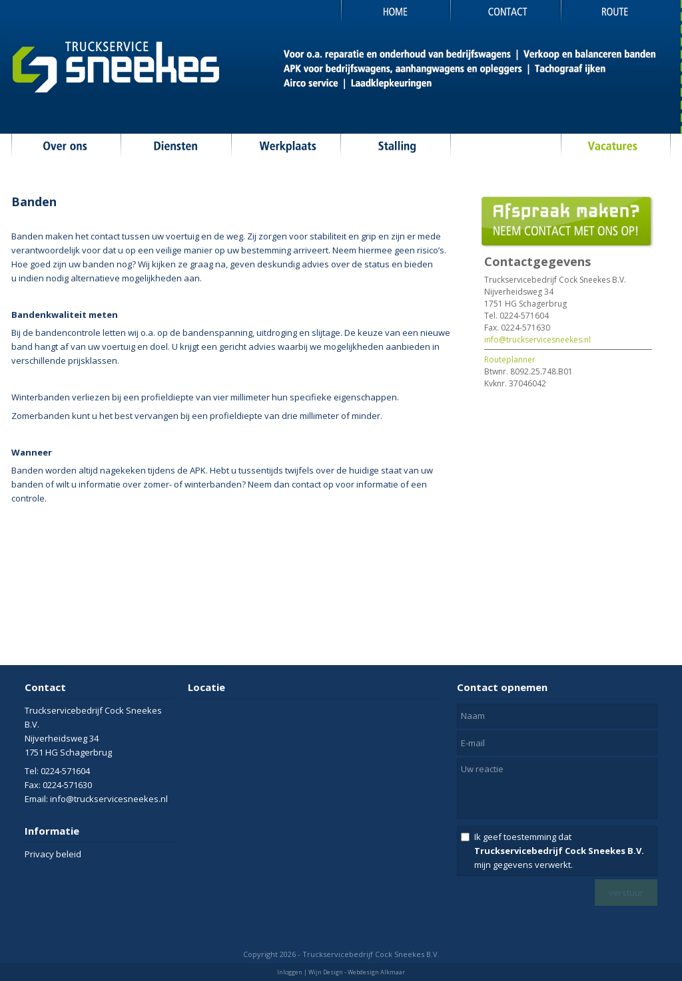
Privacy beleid (53, 854)
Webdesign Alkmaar (376, 972)
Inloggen (289, 972)
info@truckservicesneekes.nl (537, 339)
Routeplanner (509, 359)
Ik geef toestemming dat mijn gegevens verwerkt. (559, 851)
